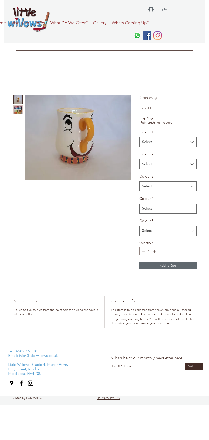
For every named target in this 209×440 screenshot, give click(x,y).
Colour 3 (146, 176)
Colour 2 (146, 154)
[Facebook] (147, 35)
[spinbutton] (148, 251)
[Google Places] (12, 383)
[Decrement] (143, 251)
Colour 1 (146, 132)
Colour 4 (146, 198)
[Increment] (155, 251)
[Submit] (194, 366)
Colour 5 (146, 221)
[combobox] (168, 142)
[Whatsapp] (137, 35)
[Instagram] (157, 35)
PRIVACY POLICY (108, 398)
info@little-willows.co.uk (38, 355)
